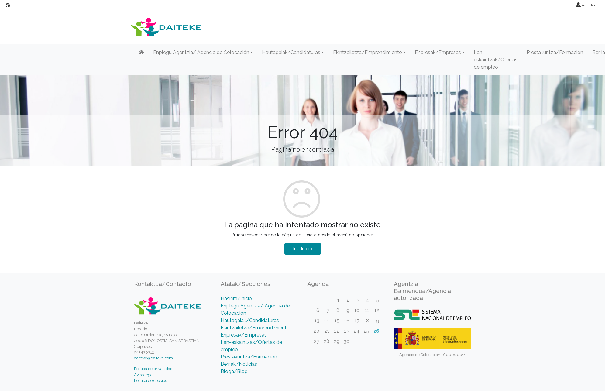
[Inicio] (141, 52)
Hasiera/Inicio (236, 298)
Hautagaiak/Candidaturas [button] (291, 52)
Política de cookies (150, 380)
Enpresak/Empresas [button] (438, 52)
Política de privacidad (153, 368)
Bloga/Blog (234, 371)
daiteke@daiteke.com (153, 358)
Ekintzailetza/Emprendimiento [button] (367, 52)
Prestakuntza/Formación (555, 52)
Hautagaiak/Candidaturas (250, 320)
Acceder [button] (586, 5)
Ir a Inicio (302, 249)
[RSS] (8, 5)
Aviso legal (144, 374)
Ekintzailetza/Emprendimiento (255, 328)
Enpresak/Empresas (244, 335)
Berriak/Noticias (239, 364)
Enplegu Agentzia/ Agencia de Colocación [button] (201, 52)
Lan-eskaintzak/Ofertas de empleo (495, 60)
